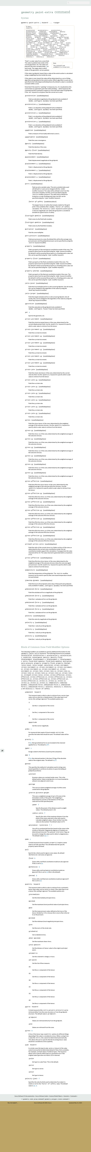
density (62, 33)
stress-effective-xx (57, 53)
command (33, 1122)
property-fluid (49, 39)
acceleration (30, 31)
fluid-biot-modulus (40, 38)
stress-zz (29, 53)
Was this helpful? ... (13, 1125)
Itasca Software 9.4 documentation (24, 1118)
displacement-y (31, 36)
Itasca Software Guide (41, 1118)
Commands (73, 1118)
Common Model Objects (55, 1118)
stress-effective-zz (62, 56)
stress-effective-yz (45, 56)
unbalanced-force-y (32, 61)
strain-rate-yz (35, 49)
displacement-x (55, 34)
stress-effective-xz (50, 54)
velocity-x (29, 63)
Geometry (66, 1118)
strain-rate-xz (52, 48)
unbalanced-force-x (62, 59)
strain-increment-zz (45, 46)
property (38, 39)
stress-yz (62, 51)
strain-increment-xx (43, 43)
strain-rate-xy (39, 48)
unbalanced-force (47, 59)
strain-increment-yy (50, 44)
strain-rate (59, 46)
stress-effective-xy (33, 54)
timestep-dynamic (32, 59)
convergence (53, 33)
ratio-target (41, 41)
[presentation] (32, 114)
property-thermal (63, 39)
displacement (43, 34)
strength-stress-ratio (34, 58)
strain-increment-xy (60, 43)
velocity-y (40, 63)
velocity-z (50, 63)
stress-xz (43, 51)
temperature (63, 58)
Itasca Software (38, 1125)
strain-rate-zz (49, 49)
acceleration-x (43, 31)
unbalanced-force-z (49, 61)
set (60, 41)
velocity (61, 61)
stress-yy (53, 51)
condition (42, 33)
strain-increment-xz (33, 44)
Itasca (49, 1125)
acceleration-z (31, 33)
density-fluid (31, 34)
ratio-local (30, 41)
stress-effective (41, 53)
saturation (52, 41)
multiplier (54, 38)
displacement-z (44, 36)
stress (59, 49)
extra (54, 36)
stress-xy (33, 51)
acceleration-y (56, 31)
